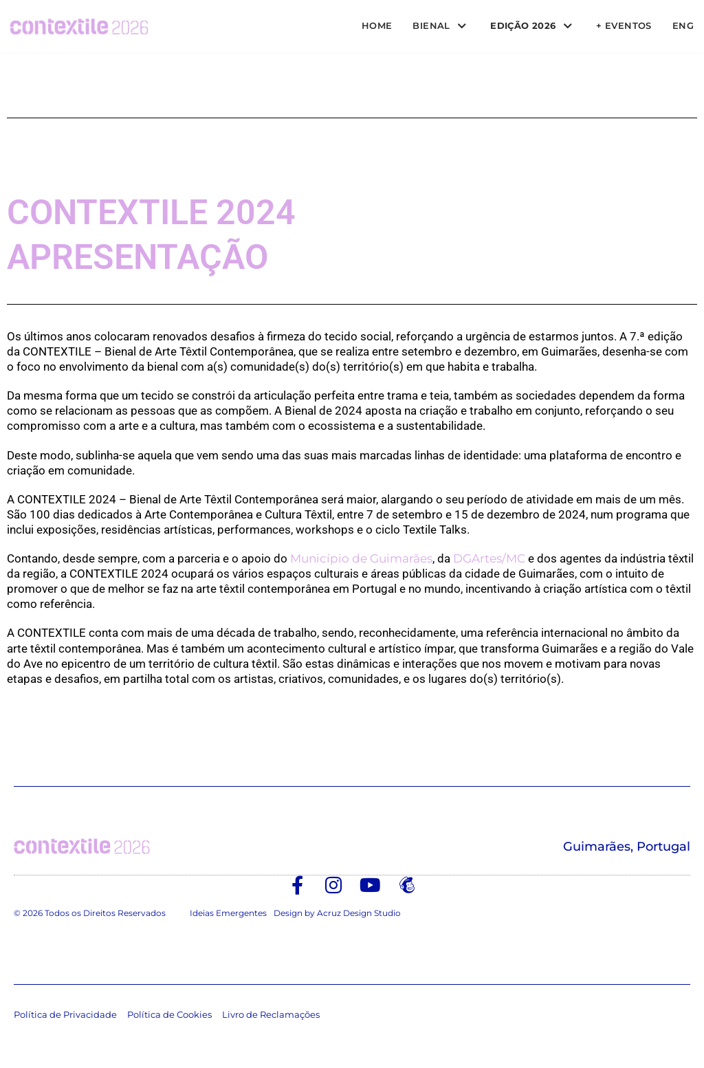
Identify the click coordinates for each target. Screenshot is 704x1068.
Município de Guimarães (361, 558)
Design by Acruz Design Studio (337, 913)
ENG (683, 25)
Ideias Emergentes (228, 913)
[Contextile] (79, 26)
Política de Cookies (169, 1014)
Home (368, 25)
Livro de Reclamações (271, 1014)
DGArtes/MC (489, 558)
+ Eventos (622, 25)
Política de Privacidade (65, 1014)
